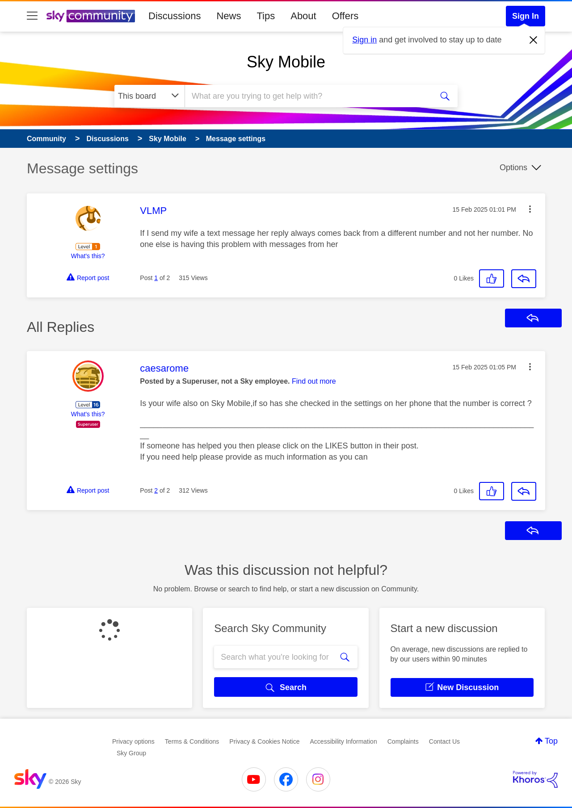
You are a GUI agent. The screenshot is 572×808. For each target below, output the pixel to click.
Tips (266, 15)
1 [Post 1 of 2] (156, 277)
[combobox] (307, 96)
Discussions (174, 15)
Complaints (403, 741)
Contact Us (444, 741)
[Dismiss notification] (533, 40)
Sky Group (131, 753)
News (228, 15)
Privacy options (133, 741)
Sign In (525, 16)
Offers (345, 15)
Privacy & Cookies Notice (264, 741)
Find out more (314, 381)
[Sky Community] (90, 16)
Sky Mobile (286, 62)
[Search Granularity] (149, 96)
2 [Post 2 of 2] (156, 490)
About (303, 15)
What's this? (88, 256)
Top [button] (551, 741)
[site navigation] (32, 16)
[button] (530, 209)
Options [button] (513, 167)
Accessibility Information (343, 741)
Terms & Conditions (192, 741)
